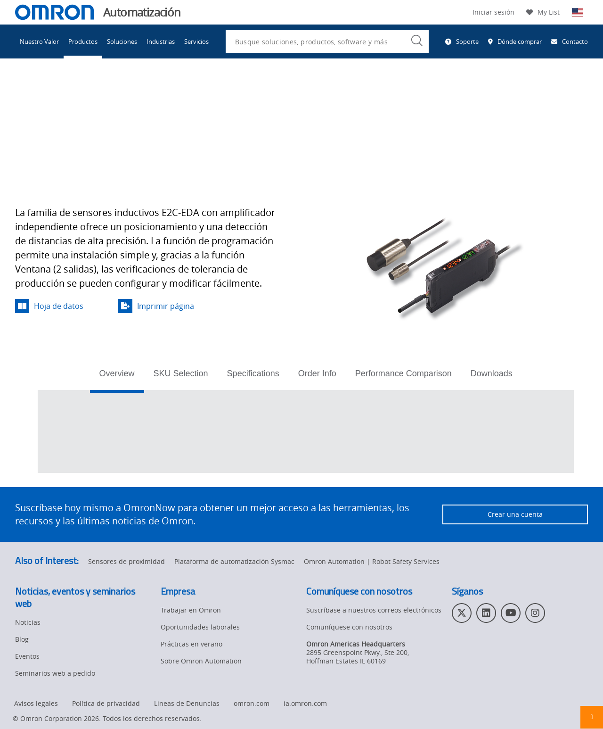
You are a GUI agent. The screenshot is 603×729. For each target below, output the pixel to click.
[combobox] (327, 41)
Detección (151, 88)
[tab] (117, 376)
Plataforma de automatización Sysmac (234, 561)
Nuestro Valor (39, 41)
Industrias (161, 41)
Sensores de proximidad (219, 88)
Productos (83, 41)
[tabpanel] (306, 431)
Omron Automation (45, 88)
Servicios (196, 41)
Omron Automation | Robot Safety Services (372, 561)
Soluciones (122, 41)
